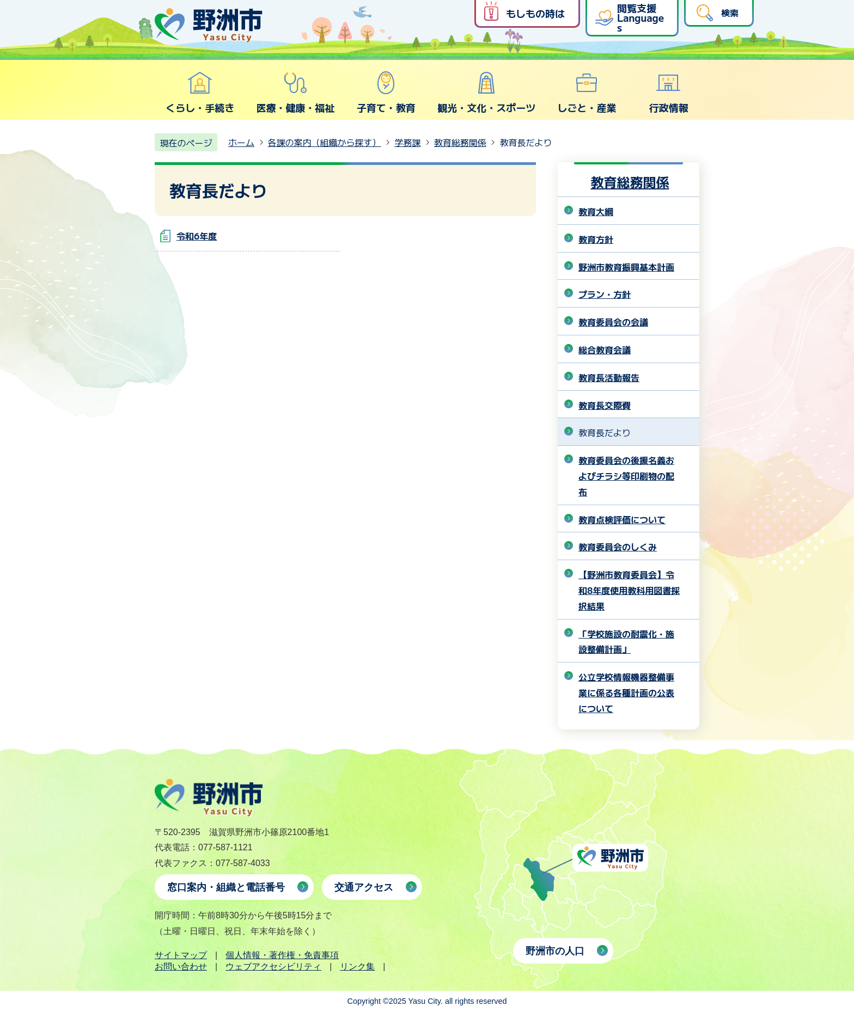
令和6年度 (196, 235)
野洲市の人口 (555, 951)
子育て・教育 (386, 92)
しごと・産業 (586, 92)
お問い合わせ (181, 966)
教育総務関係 (460, 142)
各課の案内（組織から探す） (324, 142)
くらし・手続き (200, 92)
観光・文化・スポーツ (486, 92)
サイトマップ (181, 955)
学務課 (407, 142)
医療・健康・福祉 (295, 92)
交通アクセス (363, 887)
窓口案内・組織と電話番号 (226, 887)
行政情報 (668, 92)
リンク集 (357, 966)
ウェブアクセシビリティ (273, 966)
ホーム (241, 142)
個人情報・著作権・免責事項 (282, 955)
